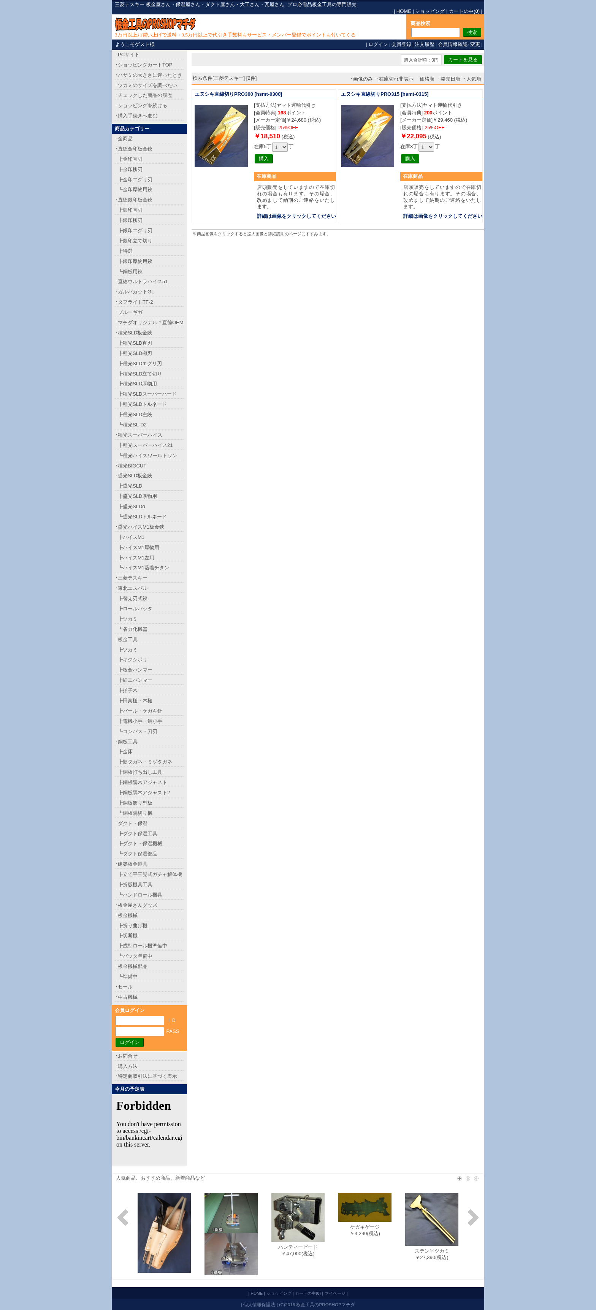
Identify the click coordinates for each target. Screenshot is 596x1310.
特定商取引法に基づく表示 (147, 1076)
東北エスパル (132, 588)
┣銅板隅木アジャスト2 (144, 792)
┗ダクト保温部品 (137, 854)
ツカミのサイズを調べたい (147, 85)
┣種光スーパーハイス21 (145, 445)
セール (125, 987)
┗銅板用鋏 (130, 271)
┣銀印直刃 (130, 210)
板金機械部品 (132, 966)
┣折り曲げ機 (132, 925)
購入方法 (128, 1066)
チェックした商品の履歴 (145, 95)
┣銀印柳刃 (130, 220)
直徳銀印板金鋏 (135, 200)
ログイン (378, 44)
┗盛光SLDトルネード (142, 517)
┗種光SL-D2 (132, 425)
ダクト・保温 (132, 823)
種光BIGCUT (132, 466)
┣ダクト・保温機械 (140, 843)
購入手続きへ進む (137, 116)
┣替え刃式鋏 (132, 598)
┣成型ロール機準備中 (142, 946)
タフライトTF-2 (135, 302)
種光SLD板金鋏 (135, 333)
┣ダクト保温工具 (137, 833)
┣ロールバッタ (135, 608)
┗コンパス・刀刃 (137, 731)
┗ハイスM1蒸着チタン (143, 567)
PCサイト (128, 54)
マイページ (335, 1293)
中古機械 (128, 997)
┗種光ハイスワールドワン (147, 455)
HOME (403, 11)
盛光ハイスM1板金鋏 (141, 527)
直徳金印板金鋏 (135, 149)
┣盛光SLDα (131, 506)
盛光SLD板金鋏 (135, 475)
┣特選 (125, 251)
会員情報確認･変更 (459, 44)
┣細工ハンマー (135, 680)
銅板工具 (128, 741)
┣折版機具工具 (135, 884)
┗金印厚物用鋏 (135, 189)
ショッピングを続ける (142, 105)
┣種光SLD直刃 (135, 343)
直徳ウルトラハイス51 (143, 281)
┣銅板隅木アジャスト (142, 782)
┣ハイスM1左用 (136, 558)
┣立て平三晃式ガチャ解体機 (150, 874)
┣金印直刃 (130, 159)
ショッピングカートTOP (145, 65)
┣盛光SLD (130, 486)
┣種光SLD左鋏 (135, 414)
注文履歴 (424, 44)
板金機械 (128, 915)
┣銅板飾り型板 (135, 803)
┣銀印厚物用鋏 (135, 261)
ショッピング (430, 11)
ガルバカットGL (136, 292)
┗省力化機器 (132, 629)
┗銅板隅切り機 (135, 813)
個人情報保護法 (259, 1304)
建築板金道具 (132, 864)
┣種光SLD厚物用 (137, 384)
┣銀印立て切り (135, 241)
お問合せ (128, 1056)
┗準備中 (128, 976)
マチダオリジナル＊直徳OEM (151, 322)
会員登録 (401, 44)
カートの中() (464, 11)
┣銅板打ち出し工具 (140, 772)
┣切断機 (128, 935)
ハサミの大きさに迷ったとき (150, 75)
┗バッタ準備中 (135, 956)
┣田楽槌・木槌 (135, 700)
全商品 (125, 138)
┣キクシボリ (132, 659)
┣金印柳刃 (130, 169)
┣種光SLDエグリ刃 (140, 363)
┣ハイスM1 (131, 537)
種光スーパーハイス (140, 435)
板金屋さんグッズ (137, 905)
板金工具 (128, 639)
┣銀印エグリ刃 (135, 230)
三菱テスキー (132, 578)
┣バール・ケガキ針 (140, 711)
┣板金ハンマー (135, 670)
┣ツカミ (128, 619)
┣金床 (125, 751)
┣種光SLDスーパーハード (147, 394)
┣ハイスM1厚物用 (138, 547)
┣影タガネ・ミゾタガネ (145, 762)
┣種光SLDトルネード (142, 404)
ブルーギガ (130, 312)
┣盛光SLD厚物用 (137, 496)
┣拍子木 (128, 690)
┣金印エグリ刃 (135, 179)
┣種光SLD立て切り (140, 374)
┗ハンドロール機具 (140, 895)
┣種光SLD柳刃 (135, 353)
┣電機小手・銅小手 (140, 721)
